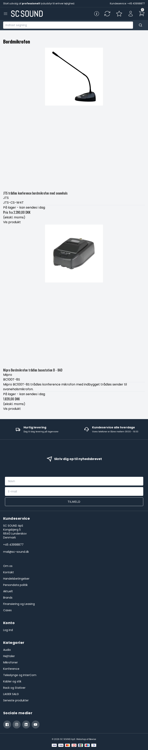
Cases (7, 610)
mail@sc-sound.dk (16, 552)
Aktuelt (8, 591)
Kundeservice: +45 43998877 (127, 3)
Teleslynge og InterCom (19, 675)
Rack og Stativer (14, 688)
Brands (7, 598)
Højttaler (9, 656)
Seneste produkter (16, 700)
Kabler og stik (12, 681)
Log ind (8, 630)
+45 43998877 (13, 545)
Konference (11, 669)
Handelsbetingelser (16, 579)
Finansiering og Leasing (19, 604)
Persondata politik (15, 585)
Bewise (92, 739)
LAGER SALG (11, 694)
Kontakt (8, 572)
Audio (7, 650)
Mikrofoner (10, 662)
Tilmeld (74, 501)
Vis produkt (12, 222)
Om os (7, 566)
